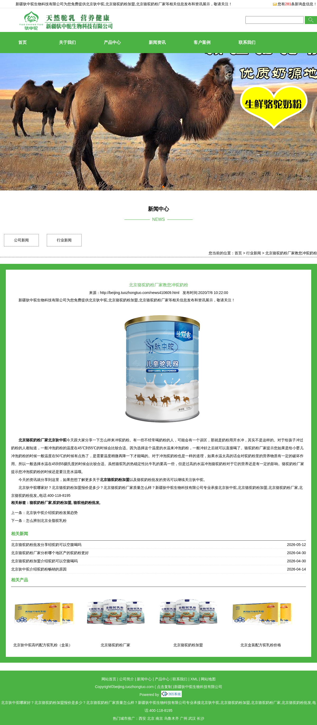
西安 (142, 718)
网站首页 (108, 679)
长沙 (200, 718)
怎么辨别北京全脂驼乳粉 (46, 520)
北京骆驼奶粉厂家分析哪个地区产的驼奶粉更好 (50, 553)
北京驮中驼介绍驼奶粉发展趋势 (52, 513)
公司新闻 (21, 240)
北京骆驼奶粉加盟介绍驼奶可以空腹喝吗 (44, 561)
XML (194, 679)
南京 (159, 718)
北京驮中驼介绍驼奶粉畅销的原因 (39, 569)
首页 (22, 42)
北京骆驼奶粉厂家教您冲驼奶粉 (291, 253)
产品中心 (112, 42)
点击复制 (164, 687)
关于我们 (67, 42)
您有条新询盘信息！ (295, 4)
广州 (183, 718)
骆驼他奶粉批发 (85, 503)
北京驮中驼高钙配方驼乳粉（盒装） (42, 645)
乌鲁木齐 (171, 718)
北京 (151, 718)
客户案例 (202, 42)
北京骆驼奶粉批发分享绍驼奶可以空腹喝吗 (46, 544)
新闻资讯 (157, 42)
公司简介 (126, 679)
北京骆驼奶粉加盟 (188, 645)
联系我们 (247, 42)
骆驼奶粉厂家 (41, 503)
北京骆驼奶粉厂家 (115, 645)
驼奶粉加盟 (62, 503)
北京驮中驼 (95, 4)
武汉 (192, 718)
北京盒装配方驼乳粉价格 (260, 645)
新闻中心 (144, 679)
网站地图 (208, 679)
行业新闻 (64, 240)
